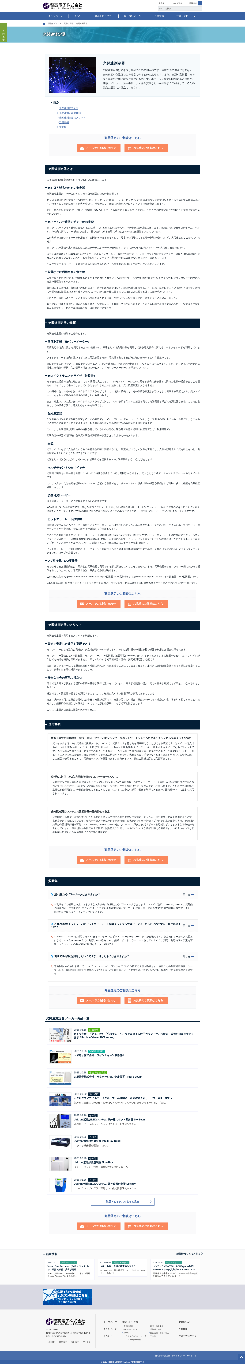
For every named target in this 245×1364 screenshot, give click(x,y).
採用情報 (193, 3)
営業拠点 (63, 1342)
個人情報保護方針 (162, 1356)
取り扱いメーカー (133, 16)
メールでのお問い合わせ (101, 148)
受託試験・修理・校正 (159, 1333)
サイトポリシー (178, 1356)
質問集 (62, 127)
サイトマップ (192, 1356)
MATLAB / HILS (130, 1329)
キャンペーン (55, 16)
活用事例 (64, 122)
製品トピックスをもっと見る (122, 1201)
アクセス (87, 1342)
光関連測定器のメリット (72, 117)
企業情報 (159, 16)
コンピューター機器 (132, 1339)
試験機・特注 (156, 1329)
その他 (153, 1336)
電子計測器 (68, 23)
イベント (79, 16)
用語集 (161, 3)
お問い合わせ (3, 34)
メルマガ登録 (176, 3)
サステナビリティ (186, 16)
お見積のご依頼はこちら (148, 148)
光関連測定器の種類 (70, 113)
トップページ (44, 23)
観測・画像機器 (156, 1326)
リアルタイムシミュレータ (135, 1336)
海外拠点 (75, 1342)
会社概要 (51, 1342)
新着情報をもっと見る (188, 1254)
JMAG (126, 1333)
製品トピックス (103, 16)
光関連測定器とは (68, 108)
